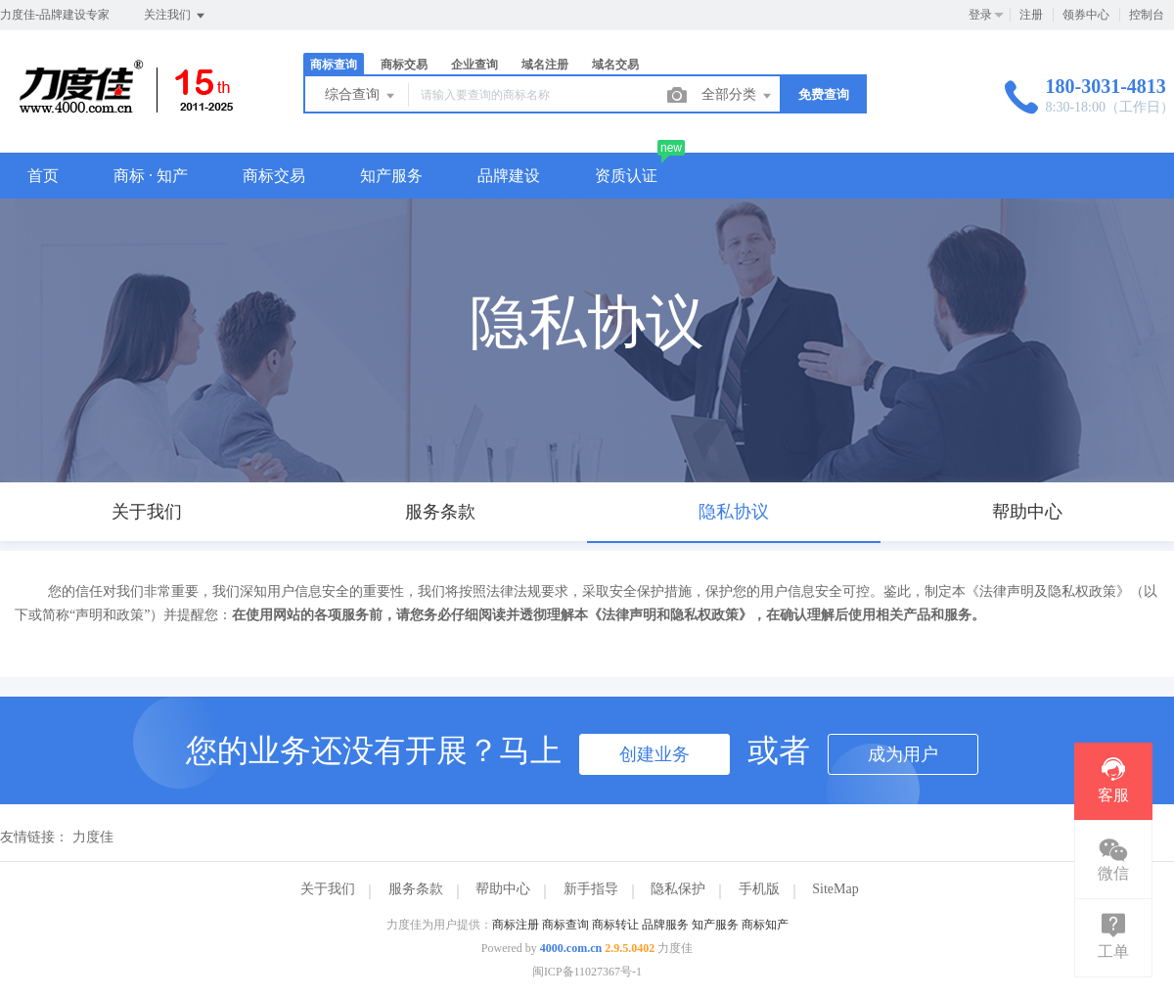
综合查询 (361, 96)
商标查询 (333, 64)
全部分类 (737, 96)
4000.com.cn (571, 948)
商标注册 (515, 924)
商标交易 (404, 64)
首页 (43, 175)
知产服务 (391, 175)
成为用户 (903, 754)
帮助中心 (502, 889)
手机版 (759, 889)
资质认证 (626, 175)
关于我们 (327, 889)
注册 (1031, 15)
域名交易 (615, 64)
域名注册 (544, 64)
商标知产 (765, 924)
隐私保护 (678, 889)
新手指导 (591, 889)
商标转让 (615, 924)
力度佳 (92, 837)
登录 (980, 15)
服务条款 (415, 889)
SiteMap (835, 889)
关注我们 (175, 15)
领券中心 (1085, 15)
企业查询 (474, 64)
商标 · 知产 (150, 175)
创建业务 (654, 754)
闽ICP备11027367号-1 (587, 971)
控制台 (1146, 15)
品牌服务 (665, 924)
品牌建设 (508, 175)
